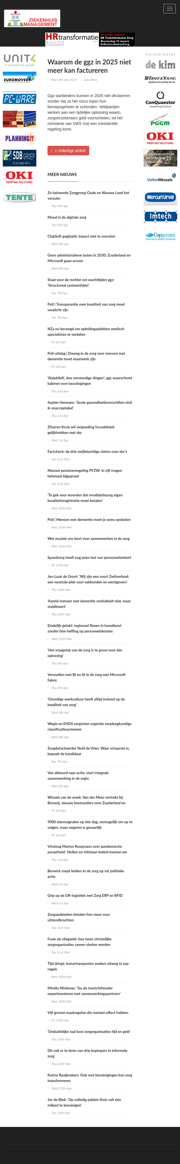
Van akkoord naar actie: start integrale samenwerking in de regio (78, 776)
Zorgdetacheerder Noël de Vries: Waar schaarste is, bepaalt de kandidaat (88, 751)
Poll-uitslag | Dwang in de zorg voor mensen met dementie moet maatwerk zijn (86, 356)
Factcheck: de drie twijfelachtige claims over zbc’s (87, 451)
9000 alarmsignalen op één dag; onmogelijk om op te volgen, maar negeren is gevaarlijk (90, 825)
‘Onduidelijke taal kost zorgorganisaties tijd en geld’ (89, 1031)
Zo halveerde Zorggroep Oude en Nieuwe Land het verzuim (88, 195)
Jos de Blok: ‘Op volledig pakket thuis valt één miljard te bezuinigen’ (84, 1102)
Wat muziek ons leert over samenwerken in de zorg (89, 538)
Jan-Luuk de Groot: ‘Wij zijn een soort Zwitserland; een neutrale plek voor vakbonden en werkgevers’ (88, 579)
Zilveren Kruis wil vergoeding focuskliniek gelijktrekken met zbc (81, 430)
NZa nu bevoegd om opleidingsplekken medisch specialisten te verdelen (86, 332)
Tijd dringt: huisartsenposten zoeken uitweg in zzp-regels (89, 966)
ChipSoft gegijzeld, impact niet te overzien (81, 236)
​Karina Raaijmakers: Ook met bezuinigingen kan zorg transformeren (90, 1078)
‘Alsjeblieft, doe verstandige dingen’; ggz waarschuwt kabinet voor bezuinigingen (90, 381)
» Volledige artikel (68, 150)
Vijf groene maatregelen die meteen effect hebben (88, 1012)
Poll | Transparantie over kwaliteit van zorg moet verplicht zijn (86, 307)
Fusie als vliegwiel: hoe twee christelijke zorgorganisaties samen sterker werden (80, 942)
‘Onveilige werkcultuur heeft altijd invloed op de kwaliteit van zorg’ (86, 702)
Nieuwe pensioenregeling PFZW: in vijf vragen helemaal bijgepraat (85, 473)
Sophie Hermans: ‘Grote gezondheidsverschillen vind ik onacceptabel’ (90, 405)
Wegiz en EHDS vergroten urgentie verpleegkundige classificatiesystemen (89, 726)
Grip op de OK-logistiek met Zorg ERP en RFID (85, 895)
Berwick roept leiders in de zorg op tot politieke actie (86, 874)
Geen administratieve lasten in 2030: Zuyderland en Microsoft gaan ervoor (89, 258)
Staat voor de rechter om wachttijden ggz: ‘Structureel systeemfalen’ (81, 282)
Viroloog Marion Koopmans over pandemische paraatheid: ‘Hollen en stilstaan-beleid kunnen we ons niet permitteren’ (87, 852)
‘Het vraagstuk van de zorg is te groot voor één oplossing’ (85, 653)
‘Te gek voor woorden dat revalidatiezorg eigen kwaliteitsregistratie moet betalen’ (85, 498)
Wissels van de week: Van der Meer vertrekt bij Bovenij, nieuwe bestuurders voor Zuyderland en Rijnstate (86, 803)
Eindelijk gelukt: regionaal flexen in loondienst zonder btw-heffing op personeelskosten (85, 628)
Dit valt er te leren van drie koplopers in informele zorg (87, 1053)
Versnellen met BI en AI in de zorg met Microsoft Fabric (86, 677)
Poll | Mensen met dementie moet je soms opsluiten (89, 519)
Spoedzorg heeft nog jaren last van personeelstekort (89, 557)
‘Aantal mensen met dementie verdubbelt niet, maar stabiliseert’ (89, 604)
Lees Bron (91, 80)
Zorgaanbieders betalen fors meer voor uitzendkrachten (79, 917)
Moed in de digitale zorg (67, 217)
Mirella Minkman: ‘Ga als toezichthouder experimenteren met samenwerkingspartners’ (84, 991)
